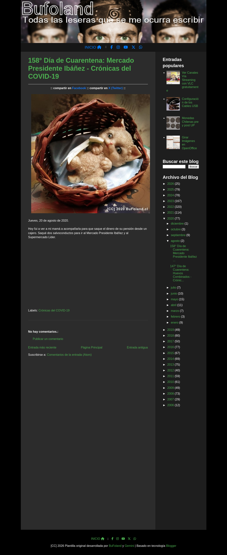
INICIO (93, 47)
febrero (176, 316)
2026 (171, 183)
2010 (171, 381)
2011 (171, 376)
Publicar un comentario (48, 338)
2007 (171, 399)
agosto (175, 240)
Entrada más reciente (42, 347)
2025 (171, 189)
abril (174, 305)
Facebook (79, 88)
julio (174, 287)
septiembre (178, 235)
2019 (171, 329)
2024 (171, 195)
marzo (175, 310)
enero (175, 322)
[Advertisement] (181, 469)
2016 (171, 347)
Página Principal (91, 347)
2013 (171, 364)
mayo (175, 299)
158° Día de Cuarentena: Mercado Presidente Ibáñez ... (183, 253)
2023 (171, 201)
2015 (171, 353)
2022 (171, 206)
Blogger (171, 545)
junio (174, 293)
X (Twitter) (115, 88)
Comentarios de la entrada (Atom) (69, 354)
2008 (171, 393)
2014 (171, 358)
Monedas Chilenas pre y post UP (190, 121)
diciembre (177, 223)
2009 (171, 387)
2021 (171, 212)
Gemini (129, 545)
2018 (171, 335)
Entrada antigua (137, 347)
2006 (171, 405)
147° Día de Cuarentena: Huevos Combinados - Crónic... (180, 273)
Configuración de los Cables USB (190, 102)
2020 (171, 218)
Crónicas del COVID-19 (54, 310)
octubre (176, 229)
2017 (171, 341)
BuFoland (115, 545)
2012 (171, 370)
